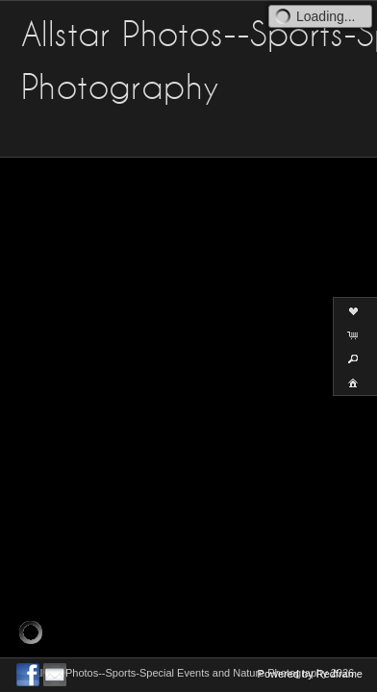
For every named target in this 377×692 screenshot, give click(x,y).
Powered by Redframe (310, 674)
